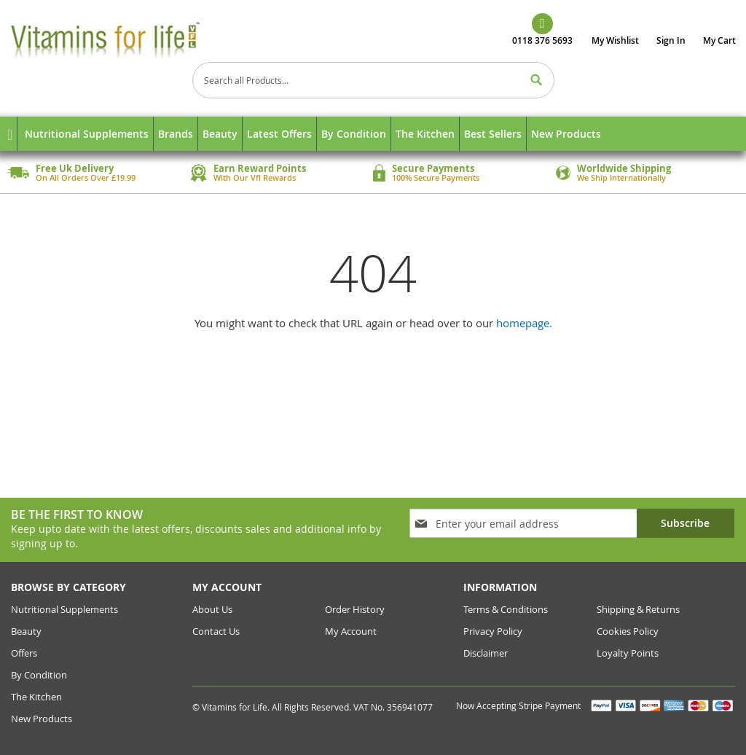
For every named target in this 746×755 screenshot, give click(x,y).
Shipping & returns (638, 609)
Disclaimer (485, 653)
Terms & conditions (505, 609)
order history (355, 609)
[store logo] (127, 39)
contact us (216, 631)
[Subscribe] (685, 523)
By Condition (39, 674)
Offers (24, 653)
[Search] (536, 80)
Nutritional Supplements (64, 609)
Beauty (26, 631)
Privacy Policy (492, 631)
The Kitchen (36, 696)
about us (212, 609)
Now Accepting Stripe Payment (519, 705)
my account (351, 631)
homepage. (524, 323)
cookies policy (628, 631)
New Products (41, 718)
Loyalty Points (628, 653)
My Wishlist (615, 40)
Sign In (671, 40)
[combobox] (373, 80)
